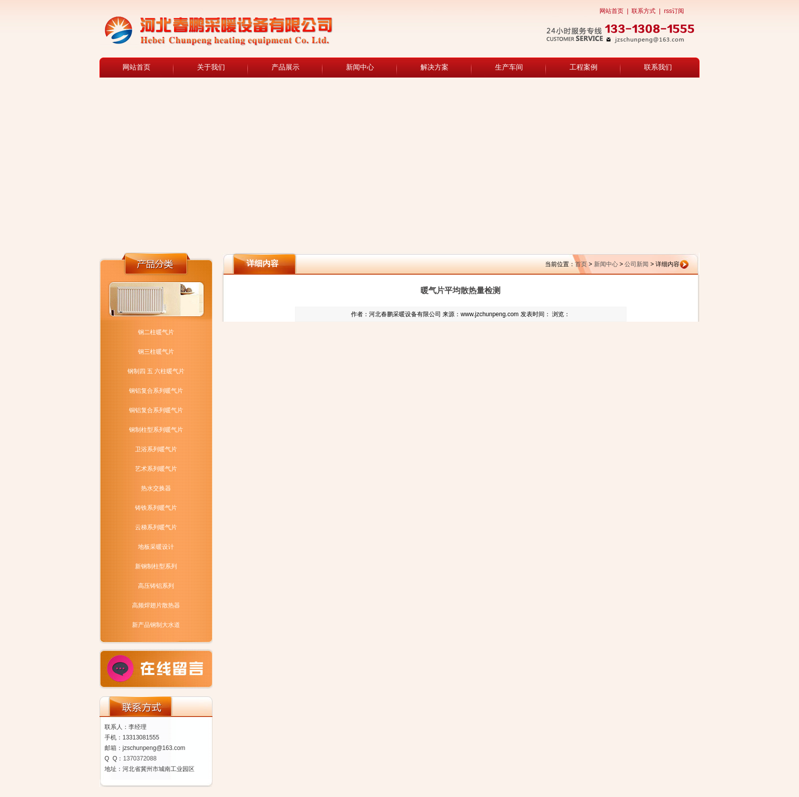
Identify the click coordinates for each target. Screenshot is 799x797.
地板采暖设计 (156, 546)
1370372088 (139, 758)
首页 (581, 264)
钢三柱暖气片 (156, 351)
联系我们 (658, 67)
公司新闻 (636, 264)
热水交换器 (156, 488)
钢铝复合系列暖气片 (156, 390)
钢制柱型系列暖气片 (156, 429)
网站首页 (612, 11)
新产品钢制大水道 (156, 624)
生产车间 (509, 67)
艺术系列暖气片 (156, 468)
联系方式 (644, 11)
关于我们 (211, 67)
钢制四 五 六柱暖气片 (156, 371)
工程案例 (584, 67)
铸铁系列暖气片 (156, 507)
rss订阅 (674, 11)
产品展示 (286, 67)
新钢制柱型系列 (156, 566)
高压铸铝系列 (156, 585)
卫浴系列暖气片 (156, 449)
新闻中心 (360, 67)
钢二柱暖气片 (156, 332)
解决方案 (434, 67)
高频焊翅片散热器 (156, 605)
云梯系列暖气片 (156, 527)
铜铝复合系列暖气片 (156, 410)
